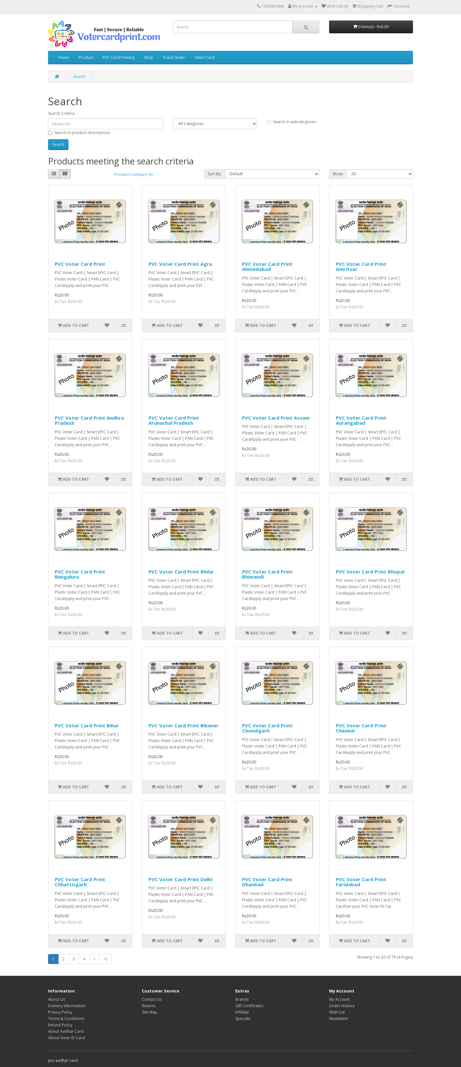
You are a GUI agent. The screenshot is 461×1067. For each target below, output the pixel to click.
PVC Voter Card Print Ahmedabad (267, 267)
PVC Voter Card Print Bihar (87, 725)
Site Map (149, 1012)
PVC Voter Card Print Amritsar (361, 267)
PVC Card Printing (118, 57)
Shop (148, 57)
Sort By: (215, 174)
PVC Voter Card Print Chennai (361, 728)
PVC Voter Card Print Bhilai (181, 571)
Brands (241, 999)
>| (105, 959)
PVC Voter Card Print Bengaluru (80, 574)
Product (86, 57)
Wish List (337, 1012)
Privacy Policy (60, 1012)
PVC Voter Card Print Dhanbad (267, 882)
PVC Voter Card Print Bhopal (370, 571)
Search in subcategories (291, 121)
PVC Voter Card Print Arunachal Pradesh (174, 420)
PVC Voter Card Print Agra (180, 264)
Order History (341, 1005)
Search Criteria (61, 113)
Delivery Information (66, 1005)
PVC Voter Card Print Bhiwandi (267, 574)
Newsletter (339, 1018)
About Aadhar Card (66, 1031)
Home (63, 57)
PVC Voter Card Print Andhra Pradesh (89, 420)
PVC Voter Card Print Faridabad (361, 882)
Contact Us (152, 999)
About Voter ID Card (66, 1037)
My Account (339, 999)
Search (79, 76)
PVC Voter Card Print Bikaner (184, 725)
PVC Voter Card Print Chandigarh (267, 728)
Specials (242, 1018)
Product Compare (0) (134, 174)
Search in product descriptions (79, 132)
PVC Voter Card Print (80, 264)
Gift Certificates (249, 1005)
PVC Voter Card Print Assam (276, 418)
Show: (338, 174)
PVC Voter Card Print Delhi (180, 879)
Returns (149, 1005)
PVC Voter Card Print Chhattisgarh (80, 882)
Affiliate (242, 1012)
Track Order (174, 57)
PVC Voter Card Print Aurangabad (361, 420)
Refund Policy (60, 1025)
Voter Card (204, 57)
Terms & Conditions (66, 1018)
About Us (56, 999)
